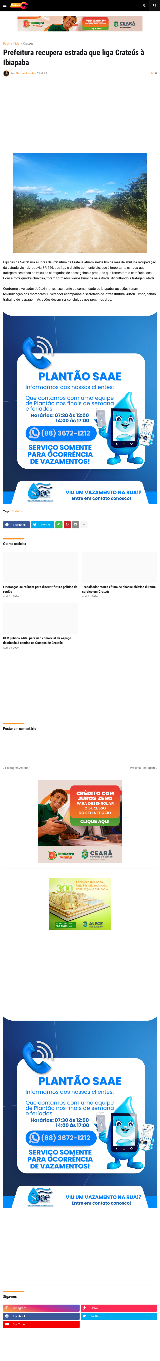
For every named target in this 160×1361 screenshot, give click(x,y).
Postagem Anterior (17, 768)
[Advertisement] (76, 114)
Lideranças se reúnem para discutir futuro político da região (40, 589)
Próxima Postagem (142, 768)
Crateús (28, 43)
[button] (5, 5)
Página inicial (11, 43)
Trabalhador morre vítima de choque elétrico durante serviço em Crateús (119, 589)
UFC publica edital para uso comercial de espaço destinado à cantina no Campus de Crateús (37, 640)
